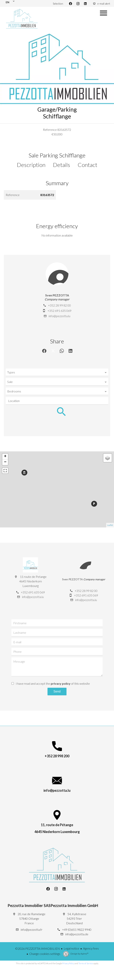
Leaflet (110, 525)
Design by (79, 953)
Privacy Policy (68, 963)
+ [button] (5, 456)
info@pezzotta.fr (31, 929)
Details (61, 164)
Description (31, 164)
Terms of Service (85, 963)
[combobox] (57, 372)
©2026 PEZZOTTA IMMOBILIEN (37, 948)
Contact (87, 164)
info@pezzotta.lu (59, 316)
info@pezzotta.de (76, 934)
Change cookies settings (44, 953)
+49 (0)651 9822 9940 (76, 929)
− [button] (5, 462)
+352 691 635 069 (59, 310)
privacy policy (60, 683)
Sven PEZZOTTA (57, 295)
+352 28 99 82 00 (59, 305)
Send (56, 691)
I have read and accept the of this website (53, 683)
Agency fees (91, 948)
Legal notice (71, 948)
